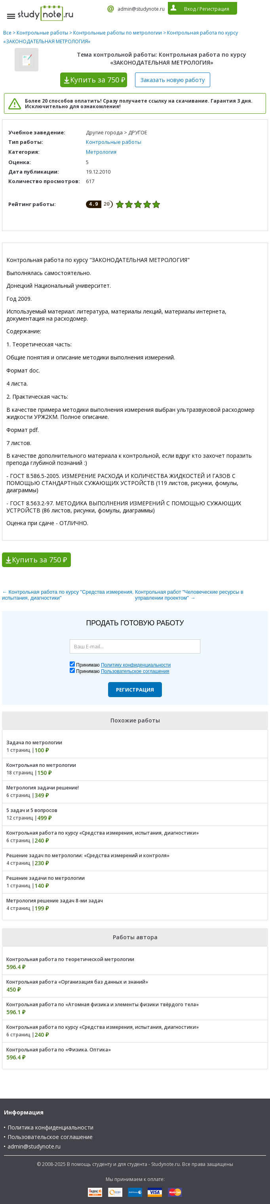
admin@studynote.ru (141, 9)
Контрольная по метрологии (41, 765)
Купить (97, 79)
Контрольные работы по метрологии (117, 32)
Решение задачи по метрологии (45, 878)
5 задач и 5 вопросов (31, 810)
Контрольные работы (42, 32)
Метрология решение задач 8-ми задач (54, 900)
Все (7, 32)
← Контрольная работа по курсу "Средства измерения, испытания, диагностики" (67, 595)
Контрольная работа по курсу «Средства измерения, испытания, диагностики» (102, 832)
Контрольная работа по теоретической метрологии (70, 959)
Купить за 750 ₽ (39, 559)
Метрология (101, 151)
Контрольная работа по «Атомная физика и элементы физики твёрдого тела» (102, 1004)
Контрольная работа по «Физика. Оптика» (58, 1049)
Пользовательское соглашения (135, 671)
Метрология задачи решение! (42, 787)
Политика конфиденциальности (50, 1127)
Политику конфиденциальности (136, 665)
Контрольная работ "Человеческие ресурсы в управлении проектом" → (189, 595)
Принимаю (123, 665)
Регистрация (135, 689)
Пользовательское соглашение (50, 1137)
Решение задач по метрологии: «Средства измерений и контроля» (87, 855)
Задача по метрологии (34, 742)
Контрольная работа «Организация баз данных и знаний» (77, 981)
